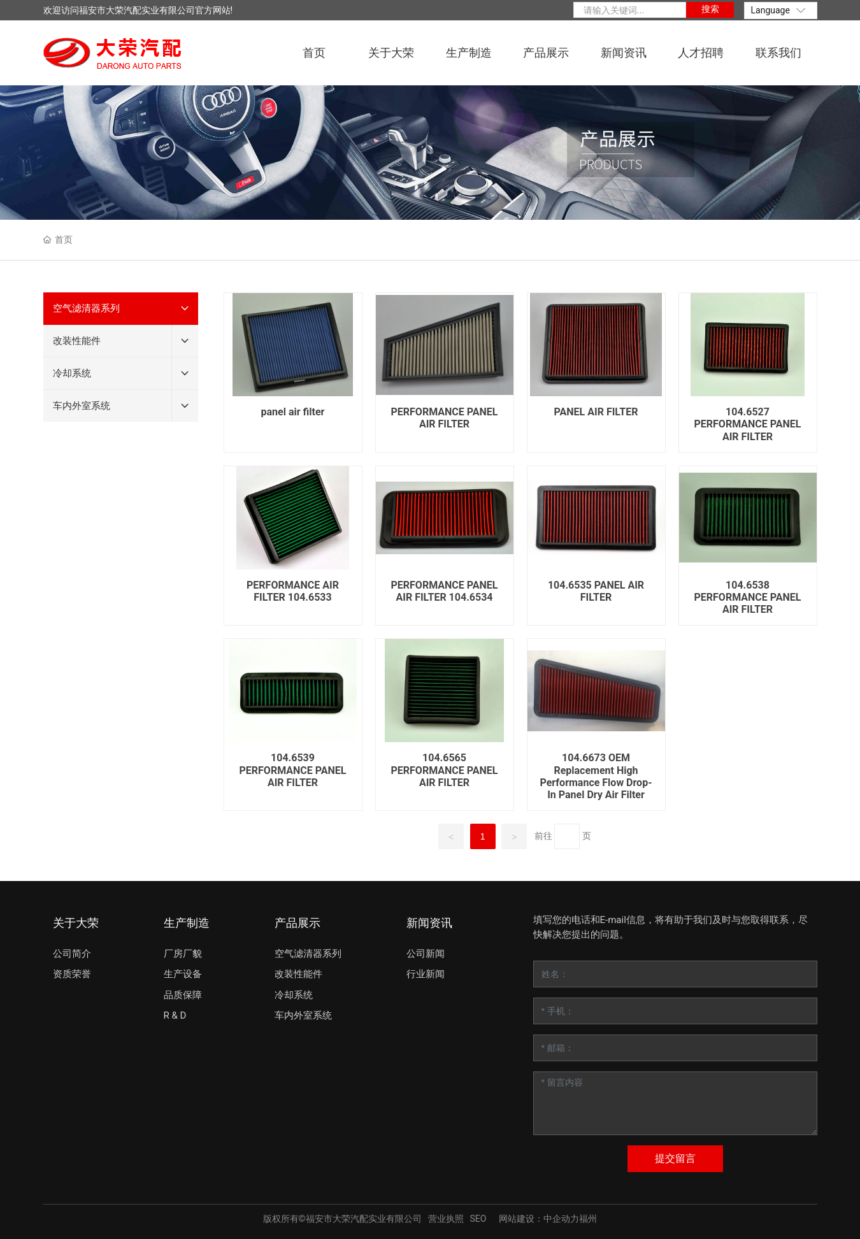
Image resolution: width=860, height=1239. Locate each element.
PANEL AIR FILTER (596, 412)
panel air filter (293, 412)
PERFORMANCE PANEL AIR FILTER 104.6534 (444, 591)
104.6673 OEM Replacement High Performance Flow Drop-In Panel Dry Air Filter (596, 776)
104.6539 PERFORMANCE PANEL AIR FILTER (293, 770)
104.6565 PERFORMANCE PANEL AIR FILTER (444, 770)
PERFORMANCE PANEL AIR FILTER (444, 418)
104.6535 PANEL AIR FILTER (596, 591)
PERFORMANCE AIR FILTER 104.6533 (293, 591)
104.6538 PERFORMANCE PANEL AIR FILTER (747, 597)
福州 (588, 1219)
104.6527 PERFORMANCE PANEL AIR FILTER (747, 424)
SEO (478, 1219)
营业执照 (446, 1219)
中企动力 (561, 1219)
